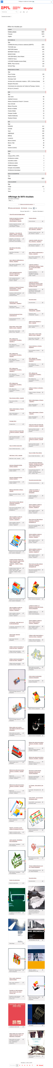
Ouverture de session (6, 16)
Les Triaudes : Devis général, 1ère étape (36, 786)
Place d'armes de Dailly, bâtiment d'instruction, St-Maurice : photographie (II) (36, 521)
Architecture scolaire (26, 158)
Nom (9, 92)
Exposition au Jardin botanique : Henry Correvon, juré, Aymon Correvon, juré (16, 992)
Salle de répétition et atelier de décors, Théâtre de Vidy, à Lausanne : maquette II (15, 609)
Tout (9, 42)
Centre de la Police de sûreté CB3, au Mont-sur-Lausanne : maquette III (36, 439)
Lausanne (26, 138)
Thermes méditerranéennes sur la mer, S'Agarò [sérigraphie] (36, 866)
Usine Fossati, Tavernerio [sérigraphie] (14, 635)
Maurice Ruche (26, 77)
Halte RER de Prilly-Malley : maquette (15, 248)
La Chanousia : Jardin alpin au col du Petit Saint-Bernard (16, 623)
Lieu (9, 121)
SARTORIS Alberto (26, 50)
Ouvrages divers (12, 421)
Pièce (26, 179)
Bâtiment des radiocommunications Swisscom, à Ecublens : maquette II (16, 786)
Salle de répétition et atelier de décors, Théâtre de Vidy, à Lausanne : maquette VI (35, 550)
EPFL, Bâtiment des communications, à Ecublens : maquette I (15, 355)
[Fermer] (51, 2)
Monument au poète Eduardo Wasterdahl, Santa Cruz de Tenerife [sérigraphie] (35, 772)
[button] (23, 12)
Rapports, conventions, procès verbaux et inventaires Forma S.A (16, 828)
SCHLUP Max (26, 66)
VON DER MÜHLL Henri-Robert (26, 57)
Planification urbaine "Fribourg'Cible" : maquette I (35, 310)
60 (37, 1065)
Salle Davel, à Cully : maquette (15, 455)
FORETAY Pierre (26, 59)
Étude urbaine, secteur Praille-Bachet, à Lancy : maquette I (35, 334)
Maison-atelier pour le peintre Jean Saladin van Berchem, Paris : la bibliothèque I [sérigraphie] (16, 1035)
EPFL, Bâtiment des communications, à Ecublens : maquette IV (35, 374)
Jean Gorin (26, 97)
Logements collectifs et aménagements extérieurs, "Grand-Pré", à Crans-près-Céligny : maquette (36, 266)
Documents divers (32, 299)
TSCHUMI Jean (26, 47)
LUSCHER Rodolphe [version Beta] (26, 61)
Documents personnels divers (35, 480)
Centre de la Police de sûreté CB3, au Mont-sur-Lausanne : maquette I (36, 425)
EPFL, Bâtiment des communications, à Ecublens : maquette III (15, 370)
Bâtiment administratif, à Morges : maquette (16, 490)
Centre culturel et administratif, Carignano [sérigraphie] (35, 677)
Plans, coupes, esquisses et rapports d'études (15, 979)
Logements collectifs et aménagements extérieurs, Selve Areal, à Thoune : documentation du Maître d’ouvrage (36, 284)
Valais (26, 145)
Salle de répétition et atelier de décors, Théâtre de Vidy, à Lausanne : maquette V (35, 622)
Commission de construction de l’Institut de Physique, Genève (26, 86)
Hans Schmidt (26, 104)
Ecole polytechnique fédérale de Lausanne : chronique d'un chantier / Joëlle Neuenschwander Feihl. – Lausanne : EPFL (36, 464)
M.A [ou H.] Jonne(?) (26, 89)
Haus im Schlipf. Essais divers (15, 445)
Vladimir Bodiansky (26, 116)
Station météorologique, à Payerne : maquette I (36, 413)
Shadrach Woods (26, 118)
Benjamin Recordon (26, 84)
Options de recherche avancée (26, 204)
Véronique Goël (26, 79)
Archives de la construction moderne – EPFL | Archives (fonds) (26, 82)
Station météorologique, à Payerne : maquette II (36, 401)
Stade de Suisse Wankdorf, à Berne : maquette (35, 322)
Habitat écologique (26, 166)
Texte (26, 191)
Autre (26, 189)
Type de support (12, 182)
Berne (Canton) (26, 141)
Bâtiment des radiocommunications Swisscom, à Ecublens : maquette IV (16, 771)
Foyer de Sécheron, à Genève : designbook (35, 346)
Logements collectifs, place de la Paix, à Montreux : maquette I (35, 228)
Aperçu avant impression (14, 208)
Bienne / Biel (26, 143)
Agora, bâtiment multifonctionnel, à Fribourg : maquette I (16, 261)
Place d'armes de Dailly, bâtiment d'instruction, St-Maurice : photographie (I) (16, 503)
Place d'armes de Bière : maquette (16, 398)
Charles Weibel (26, 111)
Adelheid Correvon (26, 99)
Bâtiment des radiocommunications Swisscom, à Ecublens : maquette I (36, 758)
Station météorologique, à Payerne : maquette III (16, 409)
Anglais (26, 37)
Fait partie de (11, 40)
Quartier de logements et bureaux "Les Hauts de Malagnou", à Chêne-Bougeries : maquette (16, 220)
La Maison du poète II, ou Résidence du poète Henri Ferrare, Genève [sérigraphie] (36, 607)
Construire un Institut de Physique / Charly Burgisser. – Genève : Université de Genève (16, 289)
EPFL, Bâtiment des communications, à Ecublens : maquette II (35, 360)
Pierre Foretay (26, 74)
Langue (10, 29)
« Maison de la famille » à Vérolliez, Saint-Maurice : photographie (34, 491)
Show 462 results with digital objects (16, 214)
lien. (33, 1)
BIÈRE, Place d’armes (26, 64)
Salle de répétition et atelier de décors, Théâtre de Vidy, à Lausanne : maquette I (35, 536)
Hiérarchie (24, 208)
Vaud (26, 131)
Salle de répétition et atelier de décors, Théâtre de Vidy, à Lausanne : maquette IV (15, 518)
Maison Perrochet (26, 106)
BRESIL (26, 136)
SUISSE (26, 129)
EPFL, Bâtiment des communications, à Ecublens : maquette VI (15, 340)
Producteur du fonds (13, 69)
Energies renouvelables (26, 168)
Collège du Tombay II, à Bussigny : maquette (36, 388)
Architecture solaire (26, 163)
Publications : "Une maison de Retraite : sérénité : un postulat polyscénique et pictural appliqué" (16, 234)
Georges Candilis (26, 114)
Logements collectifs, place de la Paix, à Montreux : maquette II (35, 241)
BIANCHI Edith (26, 54)
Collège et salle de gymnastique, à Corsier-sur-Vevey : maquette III (16, 647)
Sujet (9, 151)
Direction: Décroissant (38, 211)
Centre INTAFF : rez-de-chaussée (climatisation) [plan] (36, 798)
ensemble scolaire (26, 161)
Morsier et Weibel (26, 109)
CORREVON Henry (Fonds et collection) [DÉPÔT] (26, 45)
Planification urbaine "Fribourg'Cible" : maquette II (15, 303)
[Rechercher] (8, 11)
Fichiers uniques (26, 32)
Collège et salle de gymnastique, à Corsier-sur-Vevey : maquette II (36, 636)
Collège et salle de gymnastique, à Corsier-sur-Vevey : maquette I (16, 660)
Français (26, 34)
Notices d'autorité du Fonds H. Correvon (26, 102)
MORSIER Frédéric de (26, 52)
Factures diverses (32, 218)
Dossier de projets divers (14, 880)
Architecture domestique (26, 170)
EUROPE (26, 126)
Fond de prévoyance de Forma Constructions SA (15, 315)
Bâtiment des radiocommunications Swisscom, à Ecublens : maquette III (36, 744)
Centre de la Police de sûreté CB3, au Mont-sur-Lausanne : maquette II (16, 432)
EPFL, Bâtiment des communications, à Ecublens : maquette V (15, 385)
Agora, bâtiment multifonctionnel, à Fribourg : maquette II (36, 253)
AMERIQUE (26, 134)
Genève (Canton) (26, 148)
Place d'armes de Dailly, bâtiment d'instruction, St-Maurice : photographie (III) (36, 565)
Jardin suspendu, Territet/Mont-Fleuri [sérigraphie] (15, 840)
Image (26, 187)
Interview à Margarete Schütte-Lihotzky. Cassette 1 (15, 466)
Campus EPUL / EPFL (26, 156)
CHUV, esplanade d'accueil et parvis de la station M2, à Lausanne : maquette (15, 274)
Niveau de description (13, 173)
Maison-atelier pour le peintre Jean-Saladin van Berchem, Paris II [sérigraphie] (16, 729)
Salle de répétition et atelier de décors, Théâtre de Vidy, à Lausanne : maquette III (35, 506)
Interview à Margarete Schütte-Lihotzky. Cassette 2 (15, 478)
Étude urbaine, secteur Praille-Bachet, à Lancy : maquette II (15, 327)
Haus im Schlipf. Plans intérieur (35, 452)
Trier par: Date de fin (25, 211)
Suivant (41, 1065)
